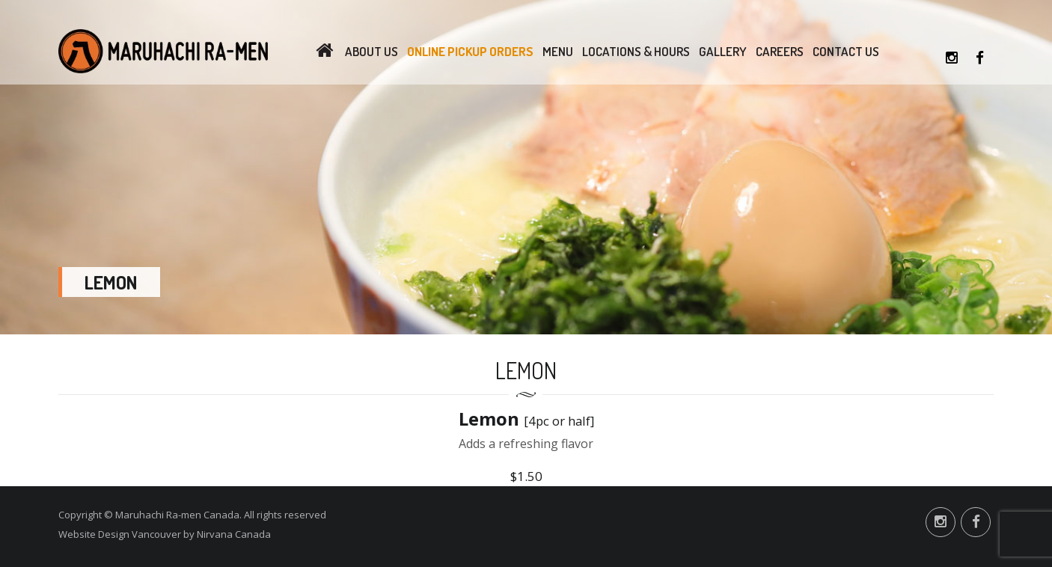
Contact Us (846, 51)
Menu (557, 51)
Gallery (723, 51)
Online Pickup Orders (470, 51)
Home (324, 52)
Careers (780, 51)
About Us (371, 51)
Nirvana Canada (234, 534)
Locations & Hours (636, 51)
